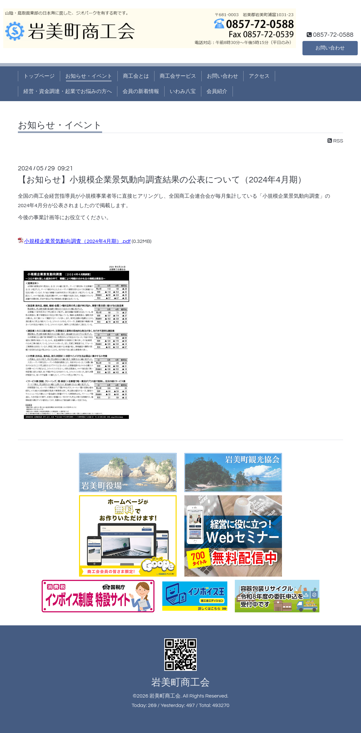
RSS (335, 140)
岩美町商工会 (180, 682)
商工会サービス (178, 76)
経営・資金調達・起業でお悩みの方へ (67, 91)
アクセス (259, 76)
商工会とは (136, 76)
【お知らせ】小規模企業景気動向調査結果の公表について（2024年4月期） (162, 180)
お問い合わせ (330, 47)
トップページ (39, 76)
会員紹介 (217, 91)
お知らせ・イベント (88, 76)
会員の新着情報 (141, 91)
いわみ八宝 (183, 91)
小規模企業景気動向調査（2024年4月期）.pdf (77, 241)
